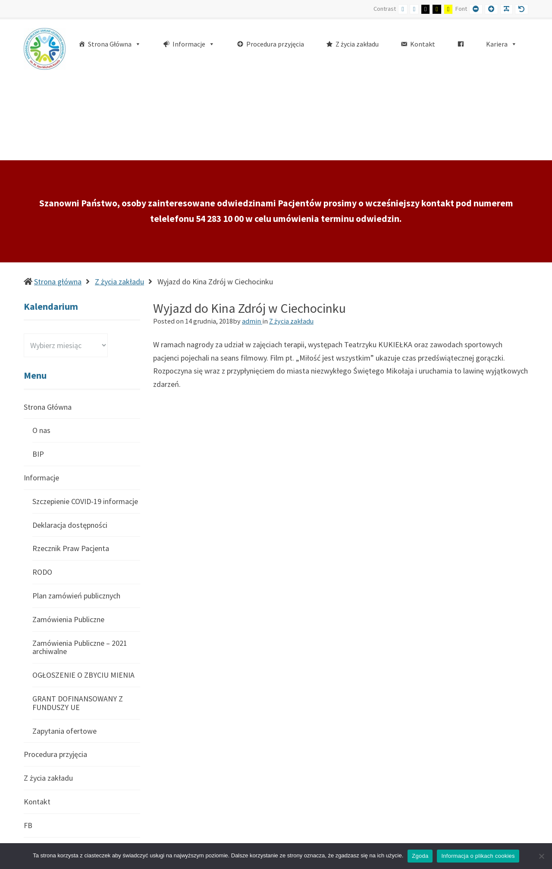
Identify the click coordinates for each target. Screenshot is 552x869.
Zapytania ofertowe (64, 649)
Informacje (41, 396)
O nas (41, 348)
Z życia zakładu (119, 200)
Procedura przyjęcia (55, 672)
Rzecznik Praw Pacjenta (70, 466)
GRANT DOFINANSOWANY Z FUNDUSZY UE (77, 621)
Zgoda (420, 856)
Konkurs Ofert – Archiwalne (76, 790)
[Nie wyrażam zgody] (541, 856)
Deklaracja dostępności (69, 443)
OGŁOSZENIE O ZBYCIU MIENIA (83, 593)
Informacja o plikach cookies (477, 856)
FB (28, 743)
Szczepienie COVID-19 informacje (85, 419)
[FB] (460, 44)
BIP (38, 372)
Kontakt (37, 720)
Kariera (35, 767)
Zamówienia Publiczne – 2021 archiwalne (79, 565)
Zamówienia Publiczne (68, 537)
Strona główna (58, 200)
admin (252, 239)
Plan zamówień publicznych (76, 514)
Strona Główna (48, 325)
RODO (42, 490)
